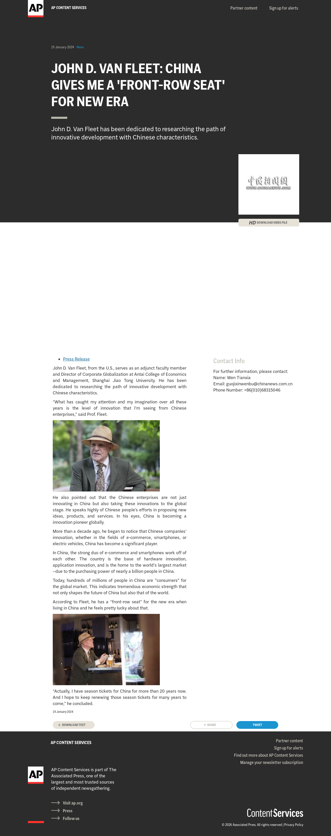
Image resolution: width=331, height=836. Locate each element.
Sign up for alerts (283, 8)
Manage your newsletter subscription (271, 762)
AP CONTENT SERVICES (71, 742)
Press (67, 810)
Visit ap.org (73, 803)
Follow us (71, 818)
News (80, 47)
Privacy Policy (293, 824)
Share (211, 725)
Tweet (257, 725)
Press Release (76, 359)
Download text (74, 725)
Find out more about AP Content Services (268, 755)
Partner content (244, 8)
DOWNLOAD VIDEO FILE (272, 222)
